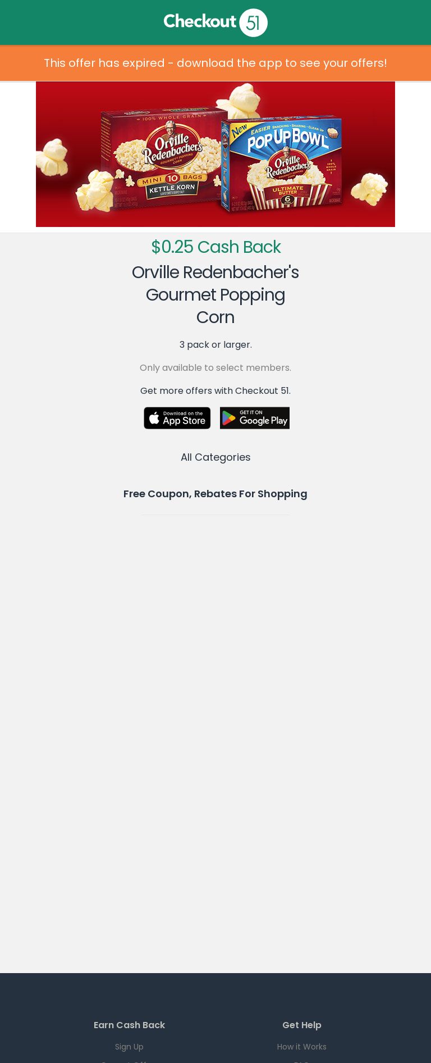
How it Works (302, 1046)
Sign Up (129, 1046)
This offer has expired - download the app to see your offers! (215, 63)
